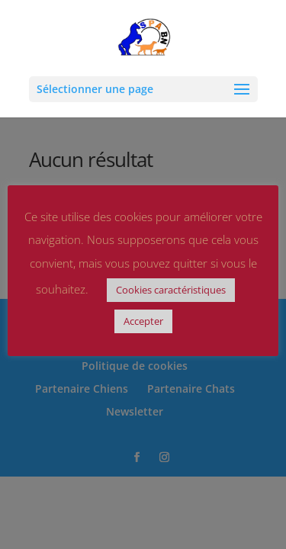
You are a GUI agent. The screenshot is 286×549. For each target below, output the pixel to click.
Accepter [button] (143, 321)
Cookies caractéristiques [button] (171, 290)
